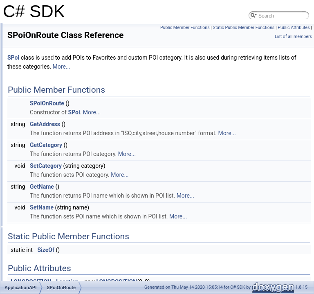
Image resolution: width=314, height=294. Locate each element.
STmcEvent (39, 254)
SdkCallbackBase (46, 128)
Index (20, 272)
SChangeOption (44, 119)
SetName (144, 228)
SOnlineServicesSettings (54, 164)
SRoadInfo (38, 200)
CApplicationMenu (47, 84)
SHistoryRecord (44, 155)
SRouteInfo (39, 218)
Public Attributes (294, 36)
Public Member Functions (285, 27)
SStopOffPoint (42, 245)
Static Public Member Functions (244, 36)
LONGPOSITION (45, 93)
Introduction (27, 39)
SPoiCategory (42, 182)
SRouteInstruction (46, 227)
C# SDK (16, 30)
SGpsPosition (42, 146)
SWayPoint (39, 263)
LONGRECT (40, 102)
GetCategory (148, 165)
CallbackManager (46, 66)
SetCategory (148, 186)
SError (34, 137)
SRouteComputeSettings (54, 209)
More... (254, 78)
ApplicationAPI (36, 57)
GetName (144, 207)
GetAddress (147, 135)
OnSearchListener (47, 111)
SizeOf (148, 270)
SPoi (32, 173)
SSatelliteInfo (41, 236)
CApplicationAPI (45, 75)
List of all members (293, 45)
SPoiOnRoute (42, 191)
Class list (24, 48)
